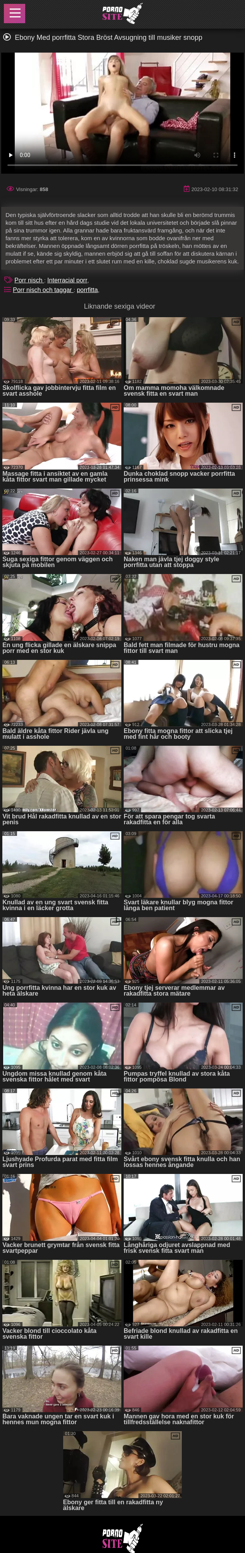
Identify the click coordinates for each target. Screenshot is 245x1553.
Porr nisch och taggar (43, 290)
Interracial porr (67, 280)
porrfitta (87, 290)
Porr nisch (29, 280)
